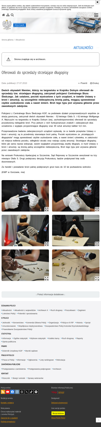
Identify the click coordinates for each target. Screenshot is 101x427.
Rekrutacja (60, 360)
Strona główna (7, 40)
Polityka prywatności (8, 421)
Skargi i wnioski (18, 378)
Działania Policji (8, 305)
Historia (79, 323)
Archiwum (57, 369)
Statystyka (6, 333)
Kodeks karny (53, 338)
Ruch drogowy (57, 310)
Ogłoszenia (32, 360)
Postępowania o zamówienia (14, 369)
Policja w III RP (67, 323)
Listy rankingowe (47, 360)
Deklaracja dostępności (59, 402)
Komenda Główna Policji (36, 323)
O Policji (5, 318)
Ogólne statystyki (21, 338)
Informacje (6, 338)
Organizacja (54, 323)
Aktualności (20, 40)
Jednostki (6, 323)
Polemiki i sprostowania (27, 314)
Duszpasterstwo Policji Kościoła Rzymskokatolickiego (67, 326)
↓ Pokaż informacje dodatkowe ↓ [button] (50, 294)
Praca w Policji (7, 355)
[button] (96, 15)
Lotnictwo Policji (9, 314)
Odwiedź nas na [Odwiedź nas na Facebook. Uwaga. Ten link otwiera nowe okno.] (12, 392)
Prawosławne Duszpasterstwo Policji (17, 329)
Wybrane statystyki (38, 338)
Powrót (82, 83)
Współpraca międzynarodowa (30, 326)
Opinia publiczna (9, 342)
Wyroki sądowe (31, 351)
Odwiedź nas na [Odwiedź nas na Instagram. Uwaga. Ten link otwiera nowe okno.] (17, 392)
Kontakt (5, 373)
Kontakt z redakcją (7, 402)
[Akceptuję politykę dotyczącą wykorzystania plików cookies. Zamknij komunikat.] (97, 2)
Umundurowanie (9, 326)
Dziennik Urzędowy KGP (12, 351)
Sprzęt (87, 323)
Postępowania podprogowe (39, 369)
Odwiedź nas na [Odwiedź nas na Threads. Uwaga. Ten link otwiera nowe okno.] (22, 392)
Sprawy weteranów (35, 378)
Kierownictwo (18, 323)
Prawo (4, 346)
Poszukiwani (70, 310)
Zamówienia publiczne (10, 364)
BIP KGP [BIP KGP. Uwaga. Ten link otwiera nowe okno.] (61, 392)
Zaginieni (81, 310)
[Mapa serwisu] (7, 15)
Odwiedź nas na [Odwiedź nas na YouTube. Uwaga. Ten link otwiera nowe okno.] (8, 392)
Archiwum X (43, 310)
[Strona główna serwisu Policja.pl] (3, 15)
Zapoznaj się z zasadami (9, 417)
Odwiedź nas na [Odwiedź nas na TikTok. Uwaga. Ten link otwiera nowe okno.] (31, 392)
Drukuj (94, 83)
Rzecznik (6, 378)
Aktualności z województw (25, 310)
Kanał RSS (3, 392)
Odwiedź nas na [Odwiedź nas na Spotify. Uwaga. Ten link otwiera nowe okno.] (36, 392)
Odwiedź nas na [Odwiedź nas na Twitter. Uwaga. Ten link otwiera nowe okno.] (26, 392)
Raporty (79, 338)
